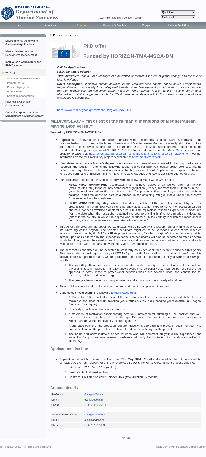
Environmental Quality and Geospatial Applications (21, 42)
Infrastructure (15, 82)
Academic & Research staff (23, 78)
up (128, 438)
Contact (128, 17)
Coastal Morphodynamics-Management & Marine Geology (24, 114)
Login (137, 17)
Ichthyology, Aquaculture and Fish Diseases (23, 64)
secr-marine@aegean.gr (40, 447)
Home (18, 25)
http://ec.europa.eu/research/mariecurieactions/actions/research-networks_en (139, 153)
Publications (14, 91)
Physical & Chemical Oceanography (17, 103)
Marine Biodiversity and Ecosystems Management (21, 53)
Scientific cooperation (20, 96)
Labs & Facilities (178, 25)
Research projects (18, 87)
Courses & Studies (114, 25)
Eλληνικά (105, 17)
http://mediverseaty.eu (146, 157)
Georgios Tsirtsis (93, 394)
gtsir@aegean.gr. (125, 292)
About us (50, 25)
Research (82, 25)
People (146, 25)
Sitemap (116, 17)
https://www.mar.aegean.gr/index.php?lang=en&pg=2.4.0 (94, 110)
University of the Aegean (175, 447)
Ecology (10, 72)
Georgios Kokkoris (94, 414)
